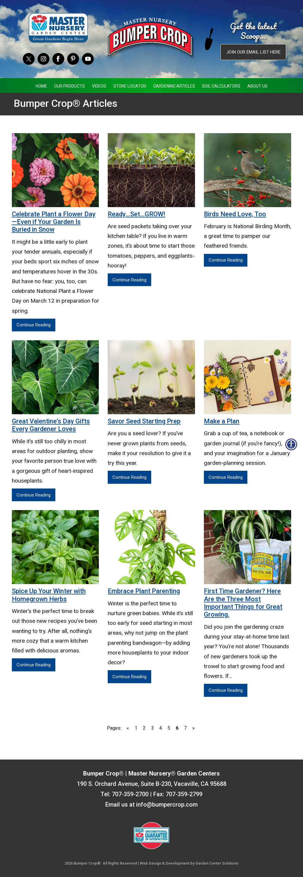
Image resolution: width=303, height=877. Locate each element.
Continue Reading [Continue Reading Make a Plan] (226, 477)
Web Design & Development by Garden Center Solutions (189, 863)
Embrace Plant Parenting (144, 591)
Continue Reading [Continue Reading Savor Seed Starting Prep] (129, 477)
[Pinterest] (73, 58)
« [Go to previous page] (128, 728)
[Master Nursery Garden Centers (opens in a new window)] (58, 28)
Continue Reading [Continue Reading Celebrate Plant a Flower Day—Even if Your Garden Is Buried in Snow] (34, 325)
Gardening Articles (174, 86)
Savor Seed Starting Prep (144, 421)
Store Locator (129, 86)
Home (41, 86)
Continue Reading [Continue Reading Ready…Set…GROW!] (129, 280)
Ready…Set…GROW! (136, 214)
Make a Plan (221, 421)
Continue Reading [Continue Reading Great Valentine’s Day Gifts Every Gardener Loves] (34, 495)
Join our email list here (253, 52)
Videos (99, 86)
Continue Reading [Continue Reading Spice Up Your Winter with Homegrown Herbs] (34, 665)
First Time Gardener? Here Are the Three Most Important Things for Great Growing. (243, 602)
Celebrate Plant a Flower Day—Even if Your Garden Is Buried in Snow (54, 221)
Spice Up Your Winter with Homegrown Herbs (49, 594)
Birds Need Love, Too (235, 214)
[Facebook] (58, 58)
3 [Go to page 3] (152, 728)
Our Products (69, 86)
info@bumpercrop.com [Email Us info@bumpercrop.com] (167, 804)
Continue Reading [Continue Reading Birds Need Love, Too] (226, 260)
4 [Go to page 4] (160, 728)
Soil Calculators (221, 86)
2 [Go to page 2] (144, 728)
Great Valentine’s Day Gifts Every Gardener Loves (51, 425)
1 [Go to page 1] (136, 728)
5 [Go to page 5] (168, 728)
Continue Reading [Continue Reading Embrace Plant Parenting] (129, 676)
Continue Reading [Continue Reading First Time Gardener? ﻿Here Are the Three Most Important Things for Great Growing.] (226, 690)
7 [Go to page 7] (185, 728)
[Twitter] (29, 58)
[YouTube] (88, 58)
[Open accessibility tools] (291, 444)
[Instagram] (43, 58)
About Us (257, 86)
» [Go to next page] (193, 728)
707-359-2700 (130, 794)
